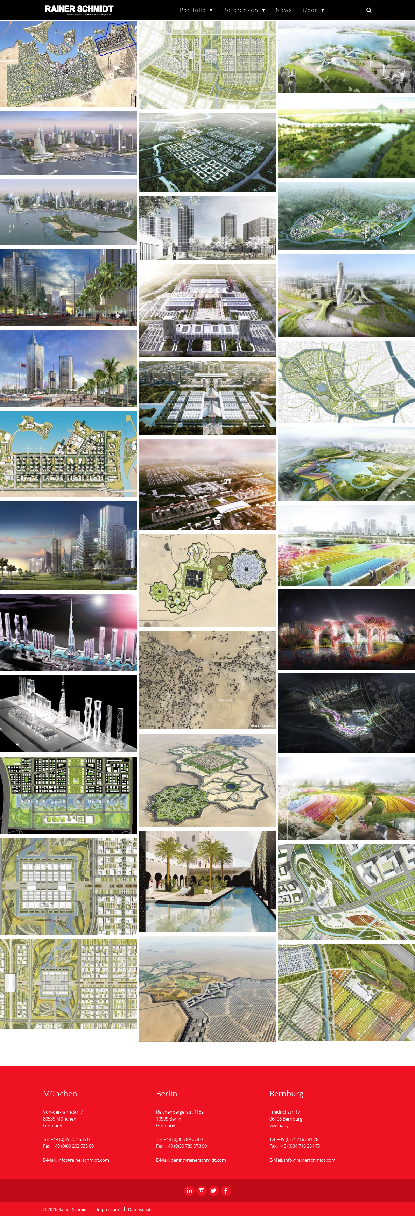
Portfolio (193, 10)
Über (310, 10)
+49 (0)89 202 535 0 (70, 1139)
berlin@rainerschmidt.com (198, 1160)
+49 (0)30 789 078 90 (186, 1146)
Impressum (108, 1209)
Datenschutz (140, 1209)
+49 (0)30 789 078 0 (183, 1139)
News (284, 10)
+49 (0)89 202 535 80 (73, 1146)
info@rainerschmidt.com (83, 1160)
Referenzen (241, 10)
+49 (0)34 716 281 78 (297, 1139)
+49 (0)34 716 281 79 (299, 1146)
